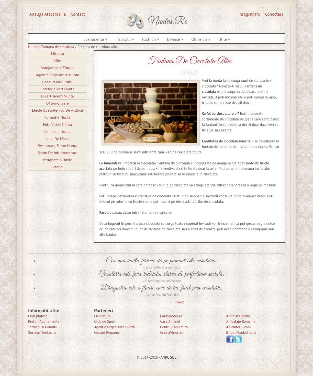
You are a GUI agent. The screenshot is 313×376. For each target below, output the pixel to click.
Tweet (179, 302)
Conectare (274, 14)
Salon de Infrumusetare (57, 152)
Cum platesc (37, 316)
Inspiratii (123, 39)
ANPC (164, 357)
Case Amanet (170, 321)
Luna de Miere (57, 138)
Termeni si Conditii (42, 327)
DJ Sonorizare (57, 103)
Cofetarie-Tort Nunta (57, 88)
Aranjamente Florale (58, 67)
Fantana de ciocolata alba (189, 60)
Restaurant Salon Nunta (57, 145)
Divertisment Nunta (57, 96)
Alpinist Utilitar (238, 316)
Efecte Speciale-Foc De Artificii (57, 110)
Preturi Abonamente (43, 321)
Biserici (57, 166)
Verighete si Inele (57, 159)
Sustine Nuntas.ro (42, 332)
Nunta (33, 46)
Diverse (173, 39)
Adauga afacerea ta (47, 14)
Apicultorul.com (238, 327)
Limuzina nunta (57, 131)
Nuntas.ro (168, 21)
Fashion (149, 39)
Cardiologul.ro (171, 316)
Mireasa (57, 53)
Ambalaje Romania (240, 321)
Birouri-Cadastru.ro (241, 332)
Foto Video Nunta (57, 124)
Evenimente (93, 39)
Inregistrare (249, 14)
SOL (173, 357)
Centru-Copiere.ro (174, 327)
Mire (57, 60)
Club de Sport (105, 321)
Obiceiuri (199, 39)
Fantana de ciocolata (57, 46)
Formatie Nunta (58, 117)
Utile (222, 39)
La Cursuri (102, 316)
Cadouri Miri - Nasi (57, 81)
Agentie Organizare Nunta (57, 74)
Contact (78, 14)
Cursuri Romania (107, 332)
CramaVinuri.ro (171, 332)
